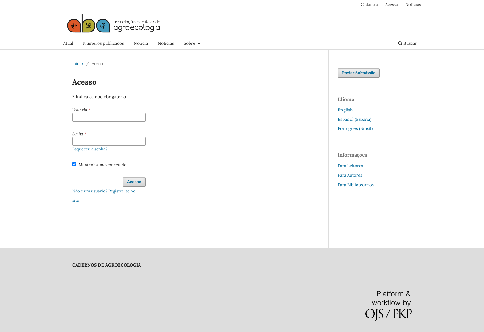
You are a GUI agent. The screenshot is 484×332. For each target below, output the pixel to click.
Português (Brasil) (355, 128)
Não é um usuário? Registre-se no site (104, 195)
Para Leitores (350, 165)
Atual (68, 43)
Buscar (407, 43)
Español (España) (354, 119)
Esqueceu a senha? (89, 149)
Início (77, 63)
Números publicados (103, 43)
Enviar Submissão (358, 72)
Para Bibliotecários (356, 184)
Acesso (391, 4)
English (345, 110)
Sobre (190, 43)
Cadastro (369, 4)
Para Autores (350, 175)
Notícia (141, 43)
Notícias (166, 43)
